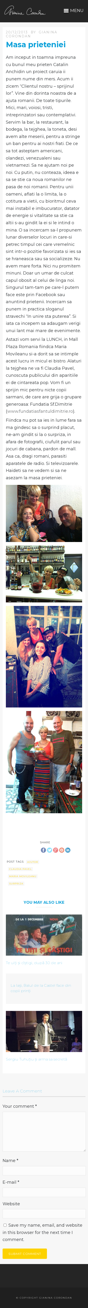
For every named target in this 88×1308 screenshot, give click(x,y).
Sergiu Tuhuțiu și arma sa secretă (36, 1059)
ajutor (32, 862)
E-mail (11, 1182)
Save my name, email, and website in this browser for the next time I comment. (42, 1232)
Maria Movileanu (22, 876)
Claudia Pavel (20, 869)
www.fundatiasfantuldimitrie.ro (40, 411)
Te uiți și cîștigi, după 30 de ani (34, 963)
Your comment (20, 1106)
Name (10, 1160)
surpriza (16, 883)
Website (11, 1203)
